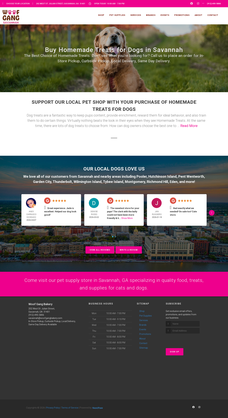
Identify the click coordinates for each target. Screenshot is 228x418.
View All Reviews (100, 250)
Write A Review (129, 250)
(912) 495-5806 (36, 315)
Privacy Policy (53, 407)
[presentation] (183, 339)
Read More (189, 126)
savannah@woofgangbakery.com (45, 318)
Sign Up (174, 351)
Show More (127, 218)
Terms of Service (69, 407)
